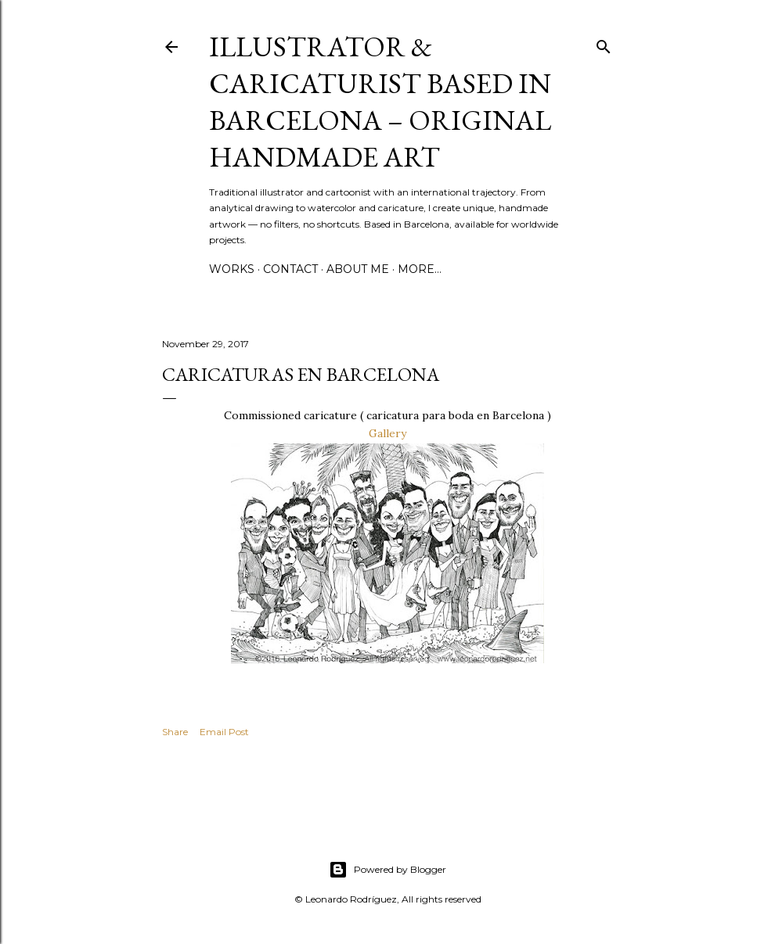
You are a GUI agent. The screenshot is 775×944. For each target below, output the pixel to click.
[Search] (603, 43)
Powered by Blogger (387, 869)
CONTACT (290, 269)
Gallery (387, 433)
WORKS (231, 269)
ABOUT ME (357, 269)
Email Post (224, 732)
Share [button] (175, 732)
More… (420, 269)
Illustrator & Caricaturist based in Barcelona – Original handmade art (380, 101)
